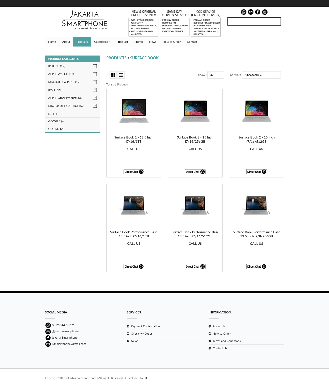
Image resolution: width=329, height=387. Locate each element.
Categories (101, 41)
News (153, 41)
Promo (138, 41)
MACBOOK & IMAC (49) (64, 81)
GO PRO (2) (56, 128)
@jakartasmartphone (61, 331)
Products (82, 41)
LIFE (146, 378)
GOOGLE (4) (56, 121)
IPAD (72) (54, 89)
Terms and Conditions (227, 341)
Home (52, 41)
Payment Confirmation (145, 326)
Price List (122, 41)
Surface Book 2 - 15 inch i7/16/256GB (195, 139)
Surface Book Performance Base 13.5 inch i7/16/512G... (195, 234)
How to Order (172, 41)
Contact (192, 41)
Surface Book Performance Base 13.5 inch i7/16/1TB (134, 234)
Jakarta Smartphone (61, 337)
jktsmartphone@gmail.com (65, 344)
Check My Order (141, 333)
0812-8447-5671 (59, 325)
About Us (219, 326)
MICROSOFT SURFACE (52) (66, 105)
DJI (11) (53, 113)
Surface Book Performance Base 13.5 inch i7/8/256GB (256, 234)
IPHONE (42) (56, 65)
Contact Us (220, 348)
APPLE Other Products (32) (65, 97)
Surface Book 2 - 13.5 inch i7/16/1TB (133, 139)
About (66, 41)
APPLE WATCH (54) (61, 73)
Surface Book (144, 58)
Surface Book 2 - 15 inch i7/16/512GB (256, 139)
